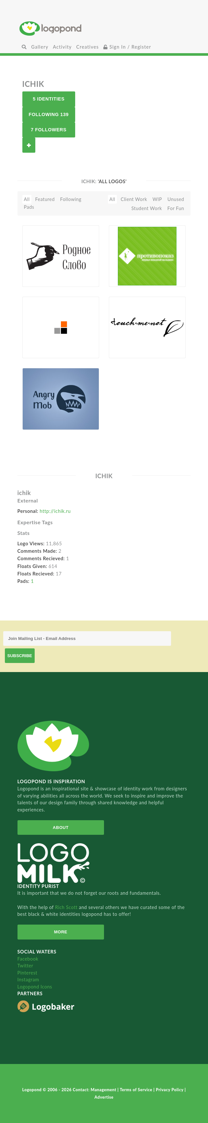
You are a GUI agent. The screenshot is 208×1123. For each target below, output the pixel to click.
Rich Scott (67, 907)
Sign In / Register (127, 47)
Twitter (25, 965)
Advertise (104, 1097)
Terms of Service (137, 1089)
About (61, 827)
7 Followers (48, 129)
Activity (62, 47)
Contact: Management (95, 1089)
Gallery (39, 47)
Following (71, 199)
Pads (29, 207)
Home (104, 28)
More (60, 931)
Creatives (87, 47)
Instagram (28, 979)
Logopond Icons (34, 986)
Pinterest (27, 972)
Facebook (28, 959)
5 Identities (48, 98)
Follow (28, 145)
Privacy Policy (170, 1089)
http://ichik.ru (55, 511)
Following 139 (49, 114)
